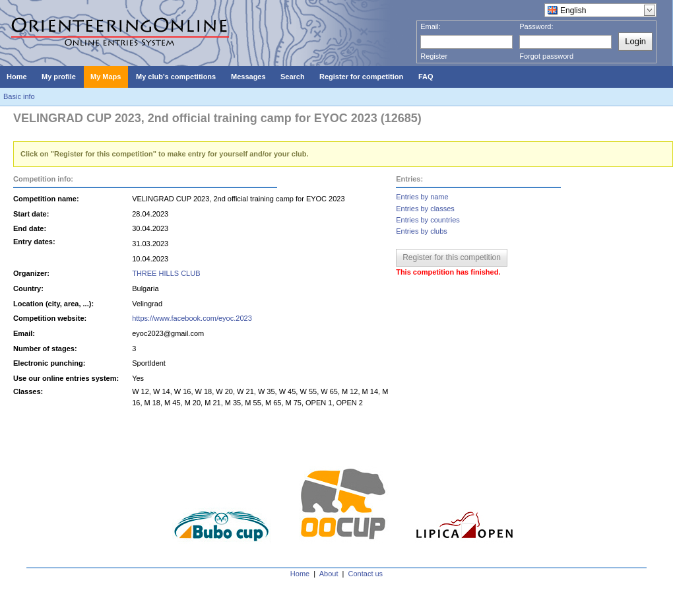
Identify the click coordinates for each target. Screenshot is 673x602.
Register (433, 56)
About (328, 574)
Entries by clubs (421, 231)
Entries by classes (425, 209)
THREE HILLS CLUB (166, 273)
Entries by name (422, 197)
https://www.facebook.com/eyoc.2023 (192, 318)
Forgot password (546, 56)
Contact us (365, 574)
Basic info (19, 96)
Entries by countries (428, 220)
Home (299, 574)
